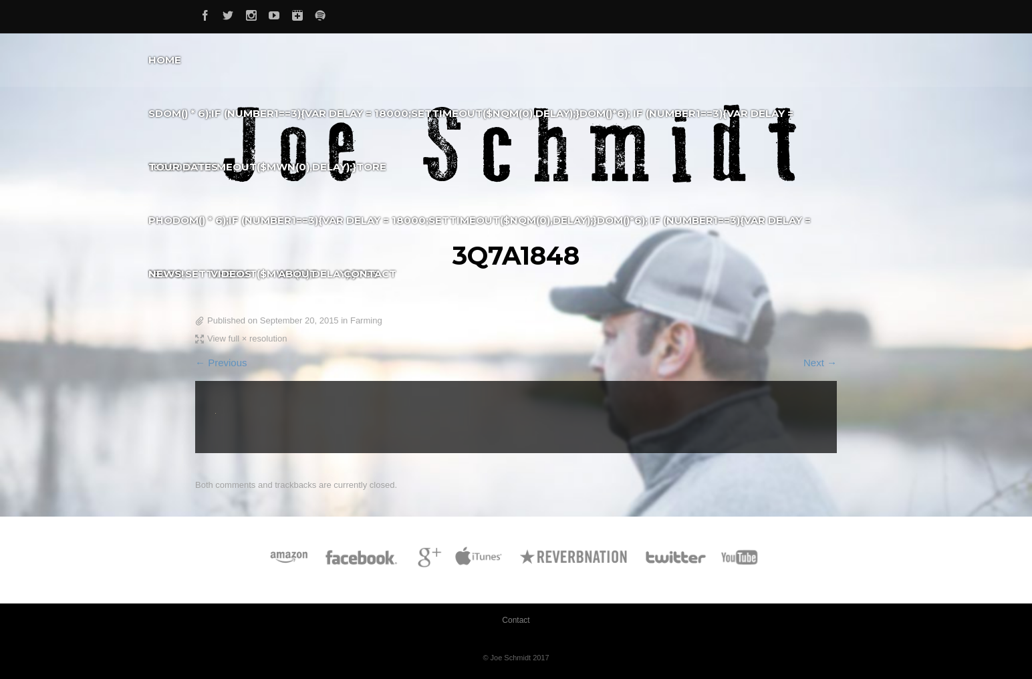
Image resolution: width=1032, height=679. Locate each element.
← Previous (221, 362)
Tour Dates (183, 166)
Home (164, 59)
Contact (370, 273)
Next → (820, 362)
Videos (231, 273)
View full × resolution (247, 338)
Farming (366, 320)
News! (166, 273)
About (297, 273)
